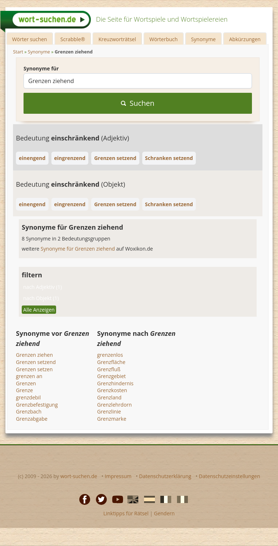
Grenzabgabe (31, 418)
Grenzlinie (109, 411)
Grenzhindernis (115, 383)
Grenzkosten (112, 390)
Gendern (164, 513)
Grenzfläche (111, 362)
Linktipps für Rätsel (125, 513)
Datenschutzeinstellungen (229, 476)
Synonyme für (41, 68)
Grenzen (26, 383)
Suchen (138, 103)
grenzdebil (28, 397)
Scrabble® (72, 39)
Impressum (118, 476)
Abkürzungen (245, 39)
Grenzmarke (111, 418)
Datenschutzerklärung (165, 476)
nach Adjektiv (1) (42, 286)
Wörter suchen (29, 39)
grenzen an (29, 376)
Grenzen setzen (34, 369)
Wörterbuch (163, 39)
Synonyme (203, 39)
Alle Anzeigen (39, 309)
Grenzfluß (108, 369)
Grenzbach (29, 411)
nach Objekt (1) (41, 298)
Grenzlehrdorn (114, 404)
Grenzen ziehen (34, 354)
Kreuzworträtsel (117, 39)
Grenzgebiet (111, 376)
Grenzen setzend (36, 362)
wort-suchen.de (78, 476)
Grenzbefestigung (37, 404)
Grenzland (109, 397)
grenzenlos (110, 354)
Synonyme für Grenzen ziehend (78, 248)
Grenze (24, 390)
